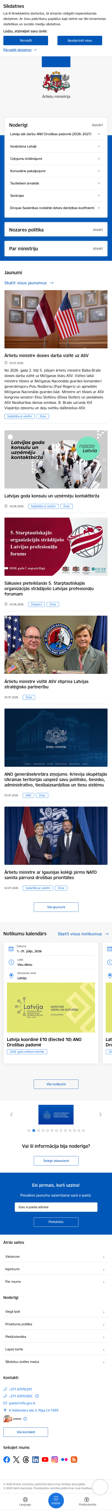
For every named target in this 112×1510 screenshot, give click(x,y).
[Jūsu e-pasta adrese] (56, 1207)
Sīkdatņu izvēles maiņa (22, 1362)
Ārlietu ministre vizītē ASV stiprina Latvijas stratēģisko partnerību (46, 684)
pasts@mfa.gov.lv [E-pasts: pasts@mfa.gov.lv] (22, 1403)
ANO (28, 795)
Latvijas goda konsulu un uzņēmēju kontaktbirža (51, 496)
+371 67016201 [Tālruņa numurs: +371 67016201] (20, 1389)
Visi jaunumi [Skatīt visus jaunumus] (56, 907)
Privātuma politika (18, 1324)
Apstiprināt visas (80, 40)
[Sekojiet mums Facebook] (6, 1459)
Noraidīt (26, 40)
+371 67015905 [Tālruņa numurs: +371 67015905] (20, 1396)
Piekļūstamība (15, 1336)
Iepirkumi (12, 1269)
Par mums (13, 1281)
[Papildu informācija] (37, 1396)
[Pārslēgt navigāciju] (56, 1500)
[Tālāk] (100, 1114)
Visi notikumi (56, 1084)
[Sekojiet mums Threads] (26, 1459)
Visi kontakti (26, 1432)
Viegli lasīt (12, 1311)
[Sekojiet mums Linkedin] (35, 1459)
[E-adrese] (12, 1418)
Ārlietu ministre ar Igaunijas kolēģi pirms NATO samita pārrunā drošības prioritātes (50, 875)
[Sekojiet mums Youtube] (45, 1459)
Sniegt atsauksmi (56, 1161)
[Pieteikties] (56, 1222)
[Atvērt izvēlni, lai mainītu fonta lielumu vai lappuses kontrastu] (87, 1502)
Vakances (12, 1256)
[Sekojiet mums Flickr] (64, 1459)
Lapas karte (14, 1349)
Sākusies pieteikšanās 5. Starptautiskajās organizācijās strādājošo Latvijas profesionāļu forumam (49, 588)
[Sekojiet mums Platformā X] (16, 1459)
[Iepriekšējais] (11, 1114)
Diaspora (36, 604)
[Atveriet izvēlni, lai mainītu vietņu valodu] (25, 1502)
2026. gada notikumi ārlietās (27, 1051)
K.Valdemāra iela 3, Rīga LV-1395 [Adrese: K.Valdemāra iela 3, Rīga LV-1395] (34, 1410)
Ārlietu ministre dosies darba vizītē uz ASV (46, 355)
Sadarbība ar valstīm (19, 416)
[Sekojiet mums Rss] (74, 1459)
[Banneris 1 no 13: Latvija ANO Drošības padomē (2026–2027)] (56, 1114)
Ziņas (43, 416)
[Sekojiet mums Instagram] (54, 1459)
